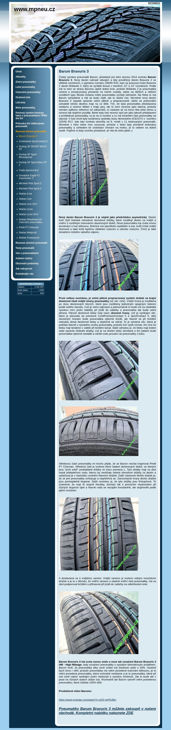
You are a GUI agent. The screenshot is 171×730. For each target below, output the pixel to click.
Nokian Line (25, 198)
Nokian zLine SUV (28, 214)
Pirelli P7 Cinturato (29, 227)
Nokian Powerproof (29, 237)
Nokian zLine (26, 209)
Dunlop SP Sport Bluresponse (28, 156)
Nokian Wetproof (28, 232)
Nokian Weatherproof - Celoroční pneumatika (31, 221)
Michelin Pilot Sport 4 (30, 188)
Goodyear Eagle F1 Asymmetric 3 (29, 177)
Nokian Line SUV (28, 204)
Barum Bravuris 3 (28, 136)
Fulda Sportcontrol (29, 170)
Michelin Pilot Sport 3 (30, 183)
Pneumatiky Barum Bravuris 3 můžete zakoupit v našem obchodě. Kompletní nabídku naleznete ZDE (107, 711)
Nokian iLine (25, 193)
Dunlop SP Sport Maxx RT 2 (33, 164)
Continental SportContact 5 (33, 141)
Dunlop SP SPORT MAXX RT (33, 148)
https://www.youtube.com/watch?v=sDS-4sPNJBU (87, 699)
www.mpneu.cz (34, 9)
